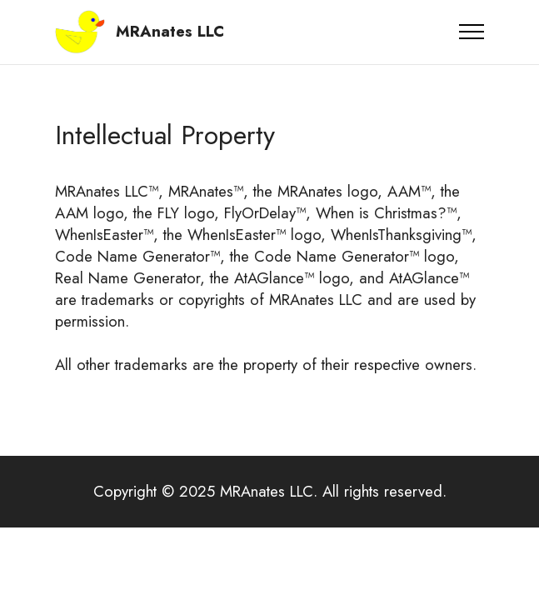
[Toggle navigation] (472, 31)
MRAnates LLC (170, 32)
